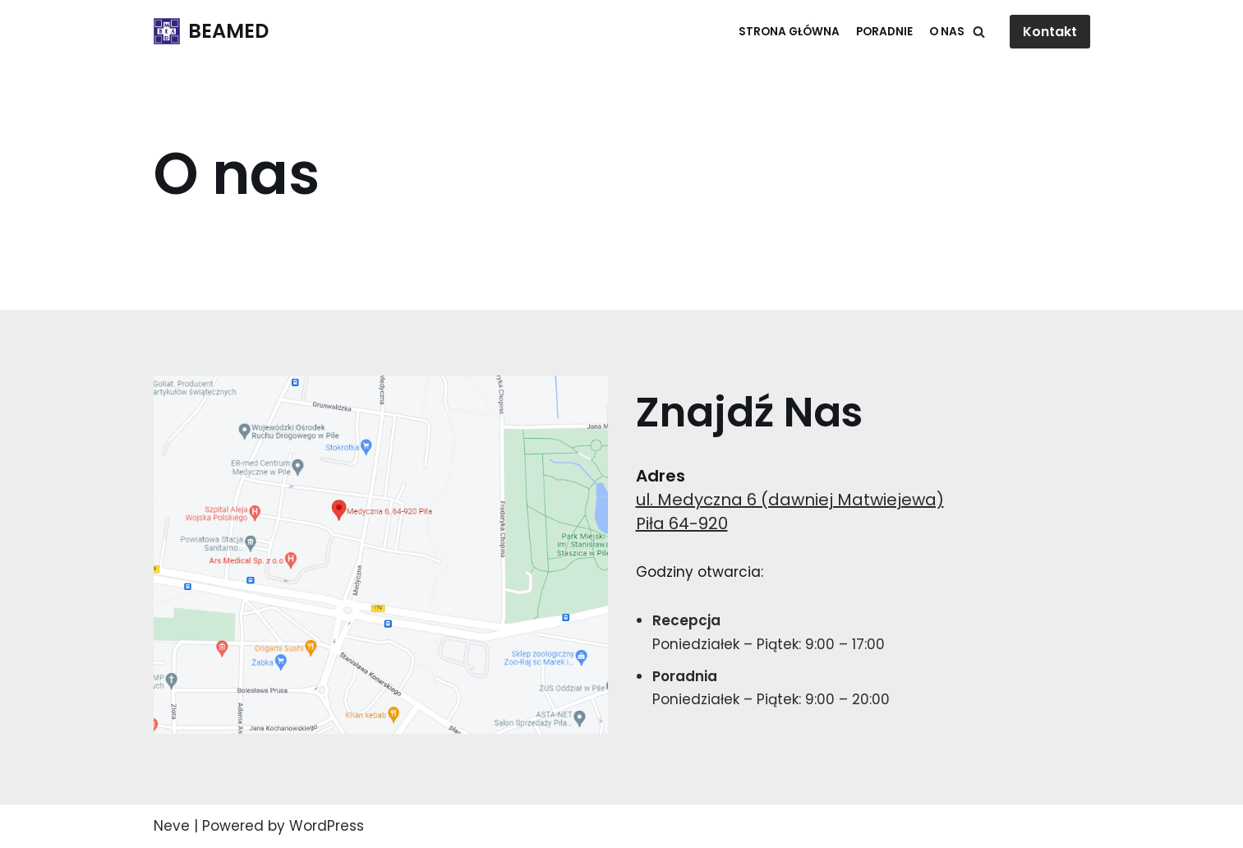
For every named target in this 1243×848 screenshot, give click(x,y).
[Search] (979, 31)
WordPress (326, 826)
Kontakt (1050, 31)
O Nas (946, 31)
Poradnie (884, 31)
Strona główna (789, 31)
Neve (172, 826)
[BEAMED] (211, 31)
